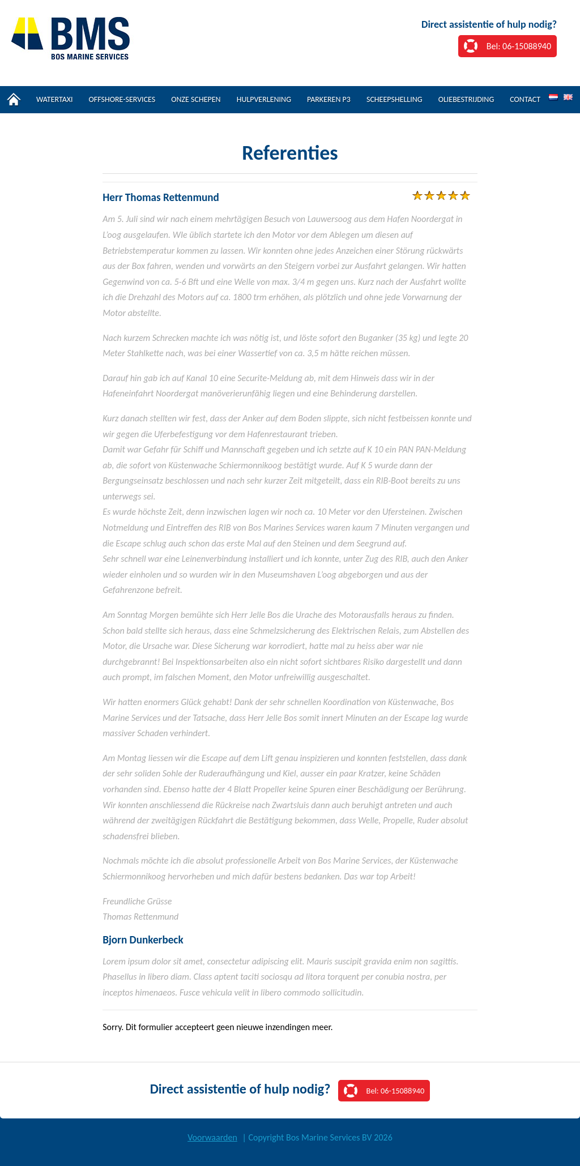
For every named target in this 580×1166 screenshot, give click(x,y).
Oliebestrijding (466, 99)
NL (553, 97)
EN (568, 97)
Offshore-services (122, 99)
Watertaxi (54, 99)
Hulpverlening (264, 99)
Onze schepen (195, 99)
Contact (525, 99)
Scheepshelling (394, 99)
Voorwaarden (212, 1137)
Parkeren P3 (329, 99)
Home (14, 99)
